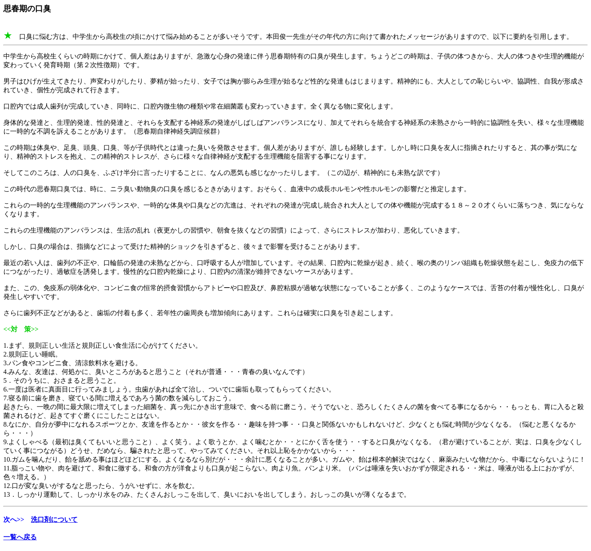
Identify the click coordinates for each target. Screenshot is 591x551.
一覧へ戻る (20, 537)
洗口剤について (54, 519)
